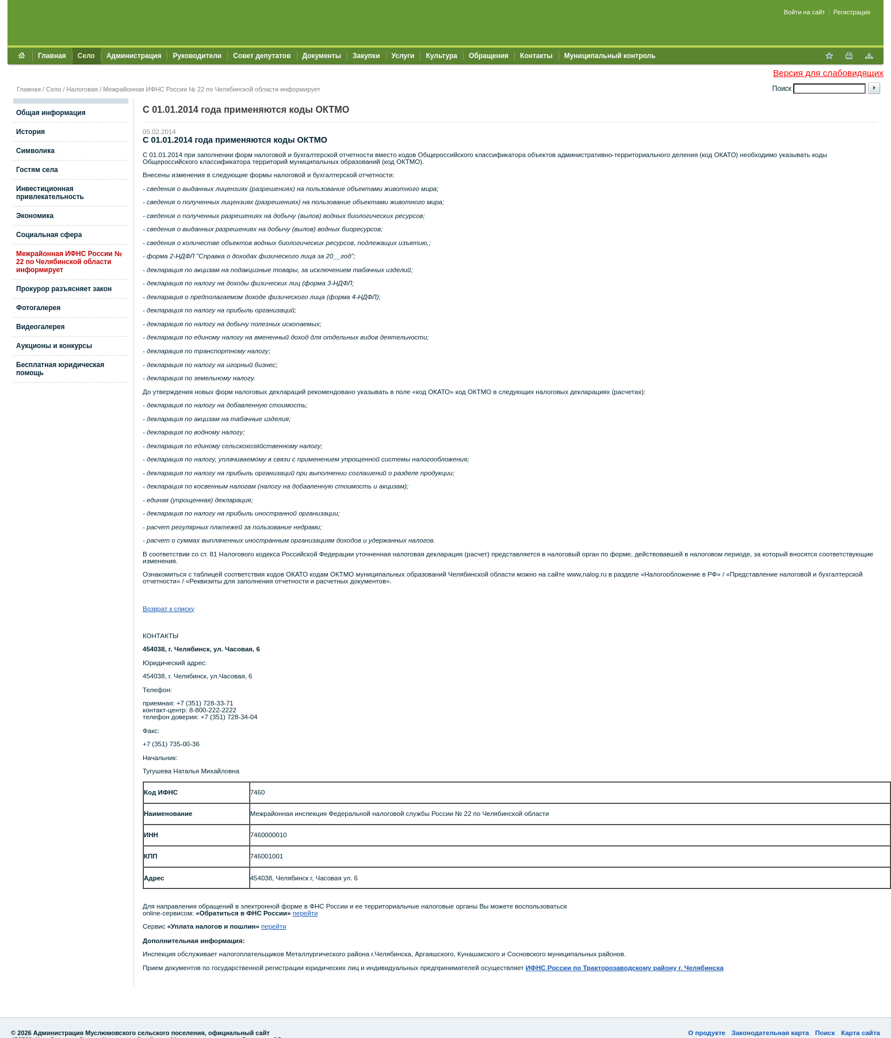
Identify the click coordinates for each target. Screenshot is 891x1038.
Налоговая (82, 89)
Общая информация (51, 113)
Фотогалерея (38, 308)
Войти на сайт (804, 12)
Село (86, 56)
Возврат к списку (168, 608)
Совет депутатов (261, 56)
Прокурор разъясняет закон (64, 289)
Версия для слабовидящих (828, 73)
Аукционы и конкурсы (54, 346)
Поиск (825, 1032)
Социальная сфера (49, 235)
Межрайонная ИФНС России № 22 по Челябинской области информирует (211, 89)
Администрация (133, 56)
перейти (305, 913)
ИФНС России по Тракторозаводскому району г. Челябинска (625, 967)
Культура (441, 56)
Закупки (366, 56)
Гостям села (37, 170)
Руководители (197, 56)
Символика (35, 151)
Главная (52, 56)
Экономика (34, 216)
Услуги (403, 56)
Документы (322, 56)
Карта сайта (860, 1032)
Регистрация (851, 12)
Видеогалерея (40, 327)
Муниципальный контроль (610, 56)
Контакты (536, 56)
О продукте (706, 1032)
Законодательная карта (770, 1032)
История (30, 132)
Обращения (488, 56)
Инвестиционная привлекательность (50, 193)
